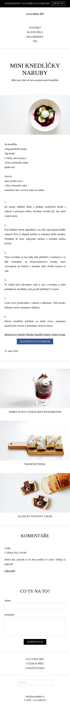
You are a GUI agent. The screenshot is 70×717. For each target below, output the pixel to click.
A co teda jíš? (35, 14)
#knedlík (38, 334)
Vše (35, 41)
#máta (55, 334)
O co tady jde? (35, 659)
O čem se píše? (35, 663)
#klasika (30, 334)
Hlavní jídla (35, 32)
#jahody (21, 334)
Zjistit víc (58, 3)
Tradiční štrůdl (35, 464)
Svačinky (35, 27)
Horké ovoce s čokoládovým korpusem (35, 412)
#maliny (47, 334)
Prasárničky (35, 37)
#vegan (61, 334)
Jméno (7, 600)
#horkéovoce (10, 334)
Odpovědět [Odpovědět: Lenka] (9, 571)
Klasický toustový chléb (35, 516)
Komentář (9, 614)
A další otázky (35, 668)
